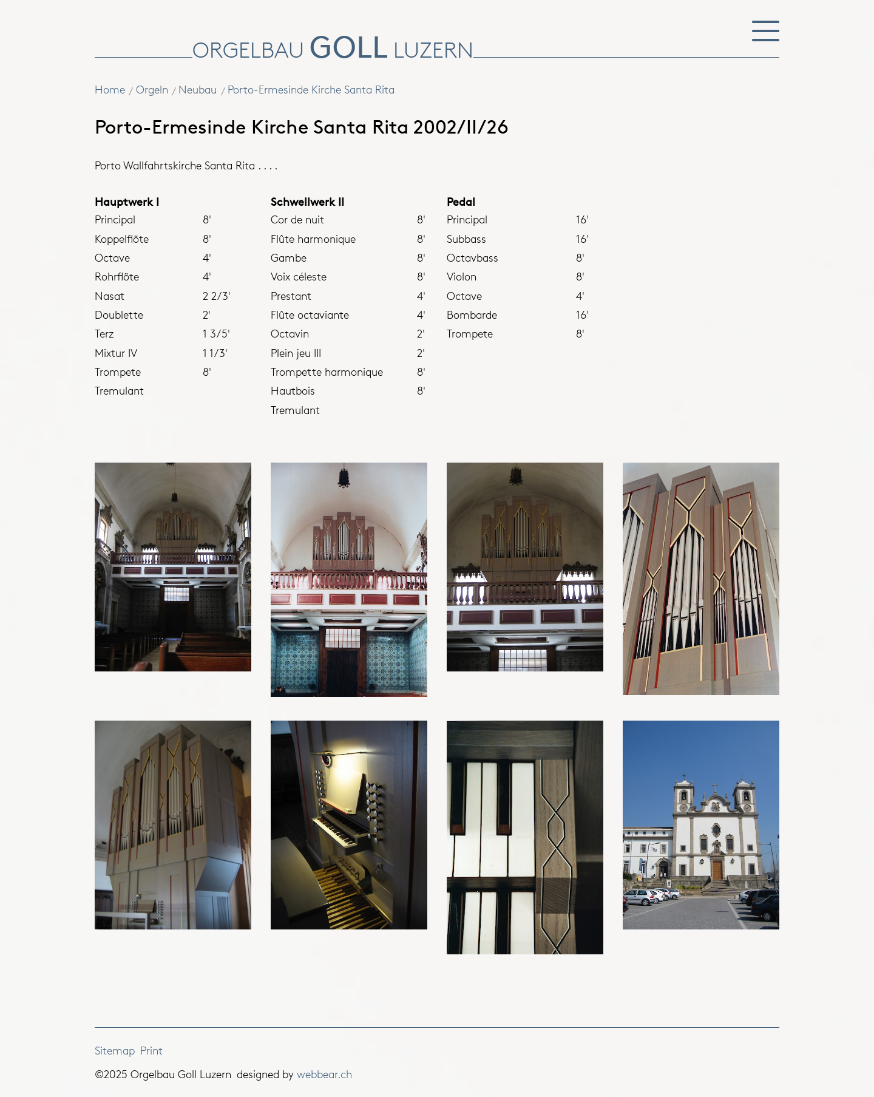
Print (151, 1050)
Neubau (197, 89)
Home (110, 89)
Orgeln (152, 89)
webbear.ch (324, 1074)
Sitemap (115, 1050)
